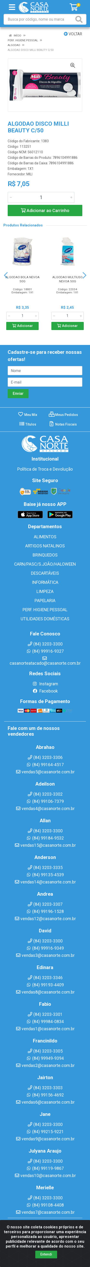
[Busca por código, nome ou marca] (39, 19)
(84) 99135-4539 (45, 874)
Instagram (45, 683)
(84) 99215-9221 (45, 1131)
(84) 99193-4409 (45, 985)
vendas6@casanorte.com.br (45, 1102)
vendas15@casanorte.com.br (45, 845)
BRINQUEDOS (45, 555)
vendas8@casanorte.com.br (45, 992)
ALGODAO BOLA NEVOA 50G (22, 279)
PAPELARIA (45, 600)
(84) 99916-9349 (45, 948)
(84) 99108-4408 (45, 1205)
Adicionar (22, 326)
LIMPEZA (45, 591)
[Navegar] (5, 275)
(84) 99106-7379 (45, 801)
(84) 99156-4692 (45, 1095)
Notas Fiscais (63, 424)
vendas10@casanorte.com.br (45, 1175)
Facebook (45, 691)
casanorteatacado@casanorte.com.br (45, 661)
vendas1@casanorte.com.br (45, 1028)
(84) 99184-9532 (45, 838)
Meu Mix (27, 415)
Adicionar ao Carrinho (45, 210)
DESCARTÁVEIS (45, 573)
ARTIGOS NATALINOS (45, 546)
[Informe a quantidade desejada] (41, 197)
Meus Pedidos (63, 415)
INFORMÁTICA (45, 582)
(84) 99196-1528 (45, 911)
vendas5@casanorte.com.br (45, 772)
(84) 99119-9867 (45, 1168)
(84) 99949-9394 (45, 1058)
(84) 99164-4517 (45, 764)
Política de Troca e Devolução (45, 469)
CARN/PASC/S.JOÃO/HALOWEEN (45, 564)
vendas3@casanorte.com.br (45, 955)
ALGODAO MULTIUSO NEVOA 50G (67, 279)
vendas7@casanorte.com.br (45, 1212)
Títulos (27, 424)
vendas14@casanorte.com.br (45, 882)
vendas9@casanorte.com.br (45, 1139)
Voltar (73, 34)
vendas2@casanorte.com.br (45, 1065)
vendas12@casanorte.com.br (45, 918)
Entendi (46, 1262)
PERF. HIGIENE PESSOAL (45, 609)
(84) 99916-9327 (45, 651)
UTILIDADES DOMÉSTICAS (45, 618)
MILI (29, 174)
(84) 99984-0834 (45, 1021)
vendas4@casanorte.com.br (45, 808)
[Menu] (12, 7)
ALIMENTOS (45, 536)
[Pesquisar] (80, 19)
